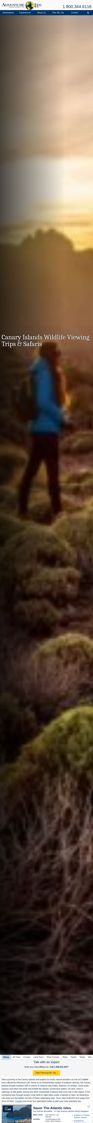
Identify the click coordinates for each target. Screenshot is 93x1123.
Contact (74, 13)
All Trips (16, 1057)
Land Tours (39, 1057)
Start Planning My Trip (45, 1073)
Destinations (8, 13)
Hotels (73, 1057)
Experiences (25, 13)
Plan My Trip (58, 13)
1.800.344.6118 (77, 6)
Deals (82, 1057)
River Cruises (53, 1057)
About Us (41, 13)
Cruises (26, 1057)
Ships (64, 1057)
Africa (6, 1057)
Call (59, 1067)
